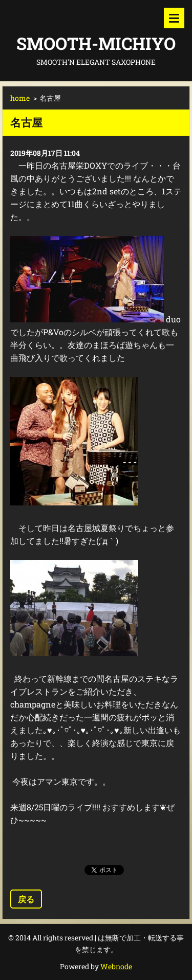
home (20, 98)
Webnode (116, 966)
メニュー (174, 18)
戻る (26, 899)
